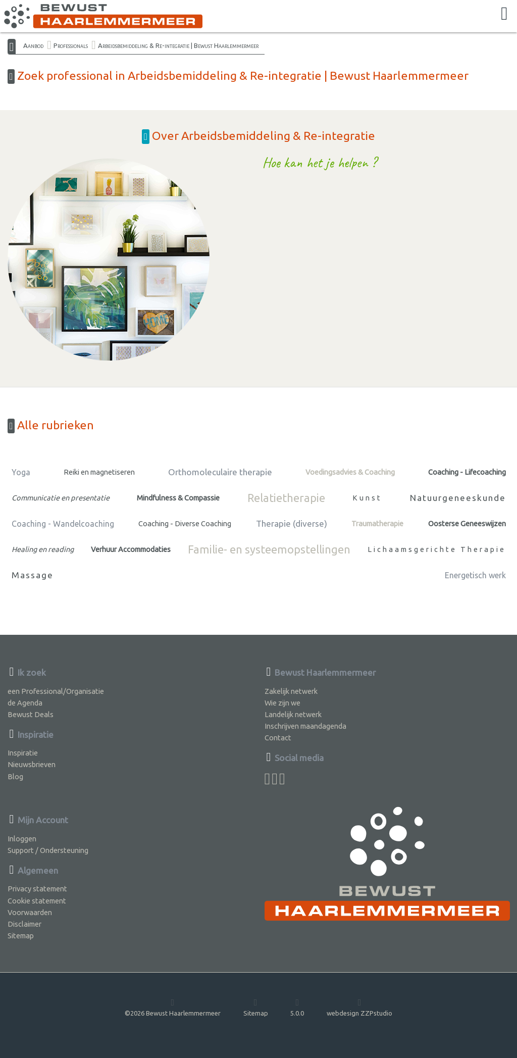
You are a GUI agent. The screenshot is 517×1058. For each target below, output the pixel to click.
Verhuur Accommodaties (131, 549)
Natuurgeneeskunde (458, 497)
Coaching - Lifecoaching (467, 472)
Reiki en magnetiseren (99, 472)
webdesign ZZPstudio (359, 1007)
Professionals (71, 45)
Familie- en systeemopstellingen (269, 549)
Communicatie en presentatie (61, 497)
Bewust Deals (31, 714)
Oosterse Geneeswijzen (467, 523)
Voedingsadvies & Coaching (350, 472)
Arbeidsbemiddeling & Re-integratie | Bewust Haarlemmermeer (178, 45)
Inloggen (22, 838)
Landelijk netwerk (293, 714)
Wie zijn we (282, 702)
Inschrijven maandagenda (305, 726)
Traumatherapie (377, 523)
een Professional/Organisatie (56, 691)
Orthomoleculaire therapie (220, 472)
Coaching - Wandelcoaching (63, 523)
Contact (278, 737)
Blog (15, 776)
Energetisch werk (475, 575)
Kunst (367, 497)
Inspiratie (23, 752)
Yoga (21, 472)
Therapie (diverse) (291, 523)
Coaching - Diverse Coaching (184, 523)
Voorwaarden (30, 912)
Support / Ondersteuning (48, 850)
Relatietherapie (286, 498)
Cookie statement (37, 900)
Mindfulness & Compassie (178, 497)
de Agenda (25, 702)
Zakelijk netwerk (291, 691)
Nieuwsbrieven (32, 764)
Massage (33, 575)
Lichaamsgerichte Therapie (437, 549)
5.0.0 (297, 1007)
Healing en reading (43, 549)
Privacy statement (37, 888)
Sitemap (21, 935)
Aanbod (33, 45)
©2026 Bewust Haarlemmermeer (173, 1007)
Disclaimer (24, 924)
